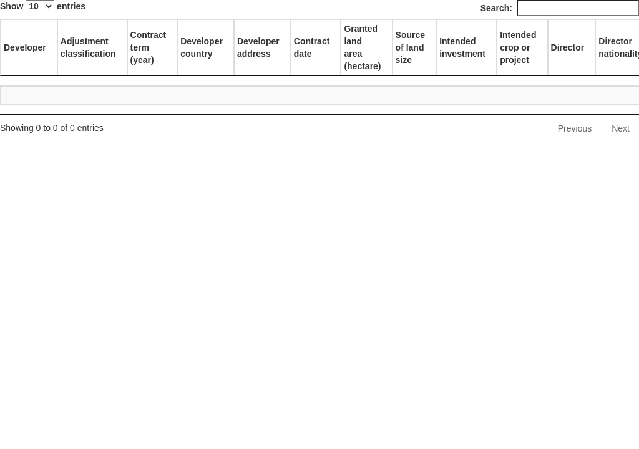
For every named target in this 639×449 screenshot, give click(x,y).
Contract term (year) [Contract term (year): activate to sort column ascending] (148, 47)
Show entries (42, 6)
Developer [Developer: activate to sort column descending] (25, 47)
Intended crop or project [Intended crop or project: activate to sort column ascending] (518, 47)
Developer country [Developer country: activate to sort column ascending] (201, 47)
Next (621, 128)
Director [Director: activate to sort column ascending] (568, 47)
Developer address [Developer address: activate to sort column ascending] (258, 47)
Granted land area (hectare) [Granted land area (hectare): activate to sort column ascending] (362, 47)
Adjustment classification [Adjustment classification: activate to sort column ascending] (88, 47)
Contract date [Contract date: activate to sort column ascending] (312, 47)
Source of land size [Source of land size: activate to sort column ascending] (410, 47)
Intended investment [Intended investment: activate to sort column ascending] (462, 47)
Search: (559, 8)
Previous (575, 128)
